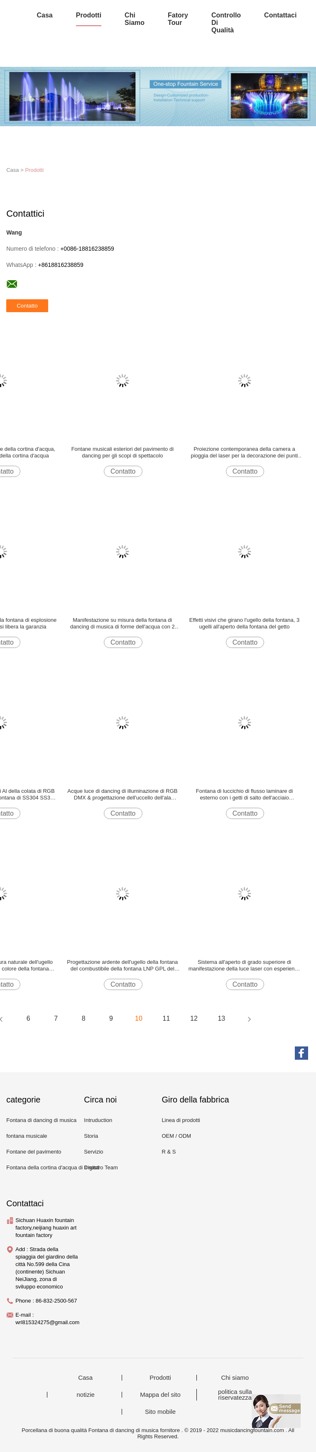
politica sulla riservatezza (235, 1395)
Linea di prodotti (181, 1120)
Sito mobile (160, 1412)
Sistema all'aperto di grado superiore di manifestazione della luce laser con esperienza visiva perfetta (245, 965)
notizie (86, 1395)
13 (221, 1018)
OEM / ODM (176, 1136)
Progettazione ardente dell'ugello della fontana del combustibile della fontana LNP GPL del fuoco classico (122, 965)
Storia (91, 1136)
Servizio (93, 1152)
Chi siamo (135, 19)
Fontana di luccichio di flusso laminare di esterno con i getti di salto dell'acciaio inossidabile (244, 794)
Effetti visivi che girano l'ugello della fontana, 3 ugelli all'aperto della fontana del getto (244, 623)
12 (194, 1018)
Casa (45, 15)
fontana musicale (26, 1136)
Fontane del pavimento (33, 1152)
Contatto (122, 471)
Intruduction (98, 1120)
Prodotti (88, 15)
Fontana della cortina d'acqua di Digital (52, 1167)
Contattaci (280, 15)
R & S (169, 1152)
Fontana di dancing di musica (41, 1120)
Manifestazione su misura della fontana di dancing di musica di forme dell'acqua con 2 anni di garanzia (122, 623)
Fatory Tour (178, 19)
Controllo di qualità (226, 23)
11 (166, 1018)
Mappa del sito (160, 1395)
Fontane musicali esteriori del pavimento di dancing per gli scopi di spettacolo (122, 452)
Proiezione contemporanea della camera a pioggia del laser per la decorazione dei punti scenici (244, 452)
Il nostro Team (101, 1167)
